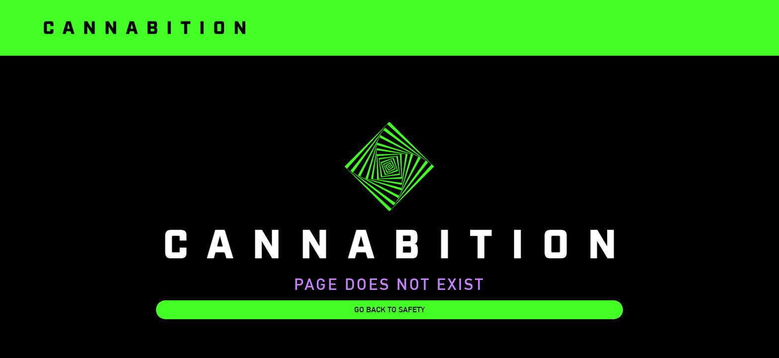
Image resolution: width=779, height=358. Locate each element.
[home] (144, 28)
